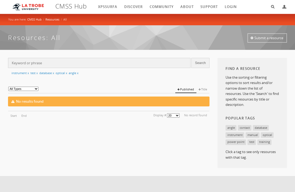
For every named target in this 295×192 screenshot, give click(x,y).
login (231, 6)
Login (282, 7)
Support (209, 6)
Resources (52, 19)
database (46, 73)
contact (245, 128)
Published (187, 89)
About (187, 6)
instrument (20, 73)
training (264, 142)
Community (162, 6)
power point (235, 142)
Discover (133, 6)
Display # (159, 115)
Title (204, 89)
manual (252, 135)
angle (74, 73)
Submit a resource (268, 37)
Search (271, 7)
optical (61, 73)
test (34, 73)
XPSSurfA (107, 6)
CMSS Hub (34, 19)
